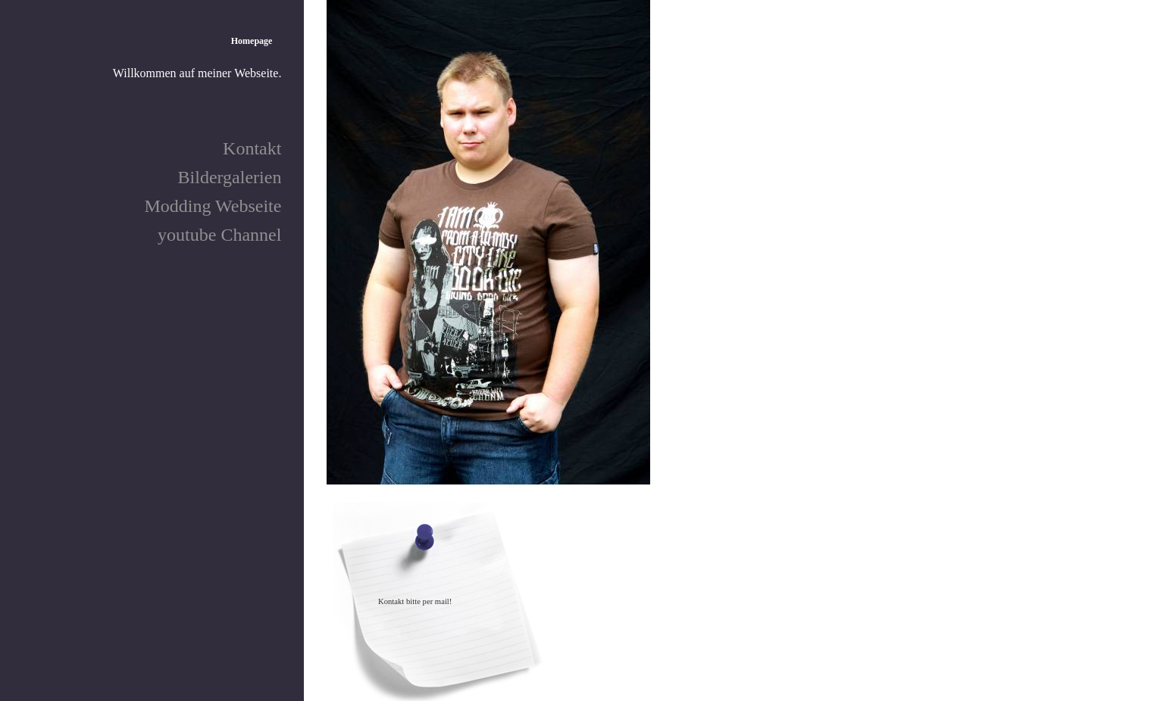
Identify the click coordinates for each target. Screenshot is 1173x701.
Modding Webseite (212, 206)
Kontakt (252, 148)
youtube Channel (219, 235)
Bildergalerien (230, 177)
